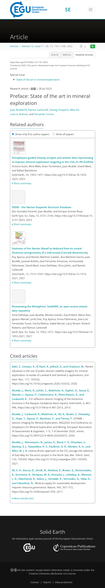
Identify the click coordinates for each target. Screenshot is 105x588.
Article (54, 54)
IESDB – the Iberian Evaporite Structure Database (41, 207)
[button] (81, 46)
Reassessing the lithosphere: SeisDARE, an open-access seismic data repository (49, 308)
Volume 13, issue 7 (32, 46)
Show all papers (63, 134)
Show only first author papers (30, 134)
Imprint (47, 582)
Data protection (63, 582)
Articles (14, 46)
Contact (35, 582)
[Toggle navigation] (90, 9)
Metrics (67, 54)
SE (68, 9)
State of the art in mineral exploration (38, 79)
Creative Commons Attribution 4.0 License (52, 573)
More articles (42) (23, 498)
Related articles (84, 54)
